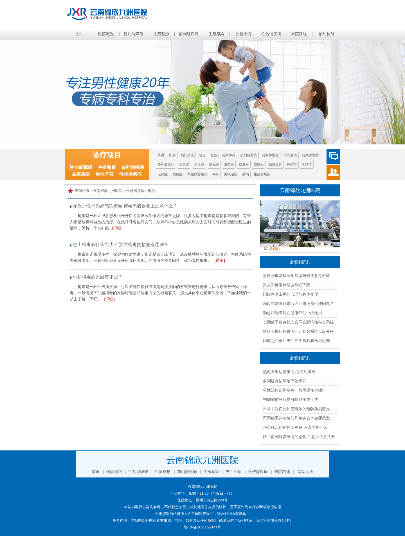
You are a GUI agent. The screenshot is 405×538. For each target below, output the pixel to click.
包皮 (202, 155)
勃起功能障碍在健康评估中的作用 (292, 313)
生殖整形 (161, 34)
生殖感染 (216, 34)
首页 (78, 34)
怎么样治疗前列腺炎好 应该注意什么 (295, 427)
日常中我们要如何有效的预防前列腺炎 (296, 409)
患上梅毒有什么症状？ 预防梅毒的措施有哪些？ (120, 244)
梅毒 (215, 174)
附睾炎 (229, 165)
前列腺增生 (270, 155)
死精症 (292, 165)
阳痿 (172, 155)
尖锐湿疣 (230, 174)
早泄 (161, 155)
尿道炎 (199, 165)
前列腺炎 (228, 155)
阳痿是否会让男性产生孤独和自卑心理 (296, 340)
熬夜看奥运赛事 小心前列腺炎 (289, 371)
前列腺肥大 (248, 155)
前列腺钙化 (166, 165)
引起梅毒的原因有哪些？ (97, 276)
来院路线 (299, 34)
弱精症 (177, 174)
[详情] (275, 249)
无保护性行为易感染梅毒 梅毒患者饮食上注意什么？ (125, 206)
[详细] (117, 228)
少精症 (307, 165)
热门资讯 (187, 155)
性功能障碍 (133, 34)
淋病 (245, 174)
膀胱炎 (259, 165)
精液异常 (275, 165)
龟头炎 (184, 165)
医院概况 (106, 34)
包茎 (213, 155)
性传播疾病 (271, 34)
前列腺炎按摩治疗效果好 (284, 381)
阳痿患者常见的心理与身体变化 (290, 294)
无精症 (163, 174)
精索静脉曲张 (197, 174)
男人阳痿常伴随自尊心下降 (286, 285)
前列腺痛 (290, 155)
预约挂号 (326, 34)
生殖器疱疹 (262, 174)
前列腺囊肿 (310, 155)
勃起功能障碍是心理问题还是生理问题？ (298, 303)
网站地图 (305, 472)
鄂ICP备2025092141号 (202, 527)
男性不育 (244, 34)
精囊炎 (244, 165)
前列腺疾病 (189, 34)
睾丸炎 (214, 165)
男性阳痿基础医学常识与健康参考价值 (296, 275)
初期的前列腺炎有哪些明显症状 (290, 399)
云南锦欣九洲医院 (107, 191)
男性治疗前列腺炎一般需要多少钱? (293, 390)
